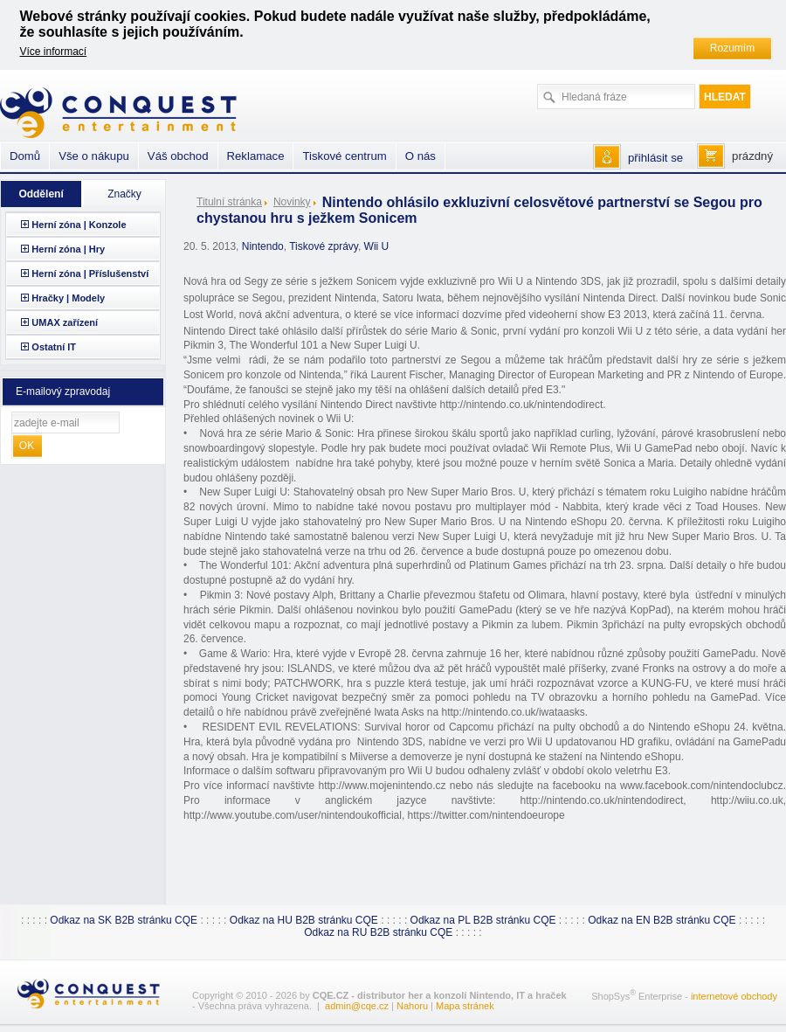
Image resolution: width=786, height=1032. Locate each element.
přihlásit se (655, 157)
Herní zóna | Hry (68, 249)
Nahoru (412, 1006)
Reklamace (256, 156)
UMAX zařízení (64, 322)
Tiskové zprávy (323, 246)
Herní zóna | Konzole (78, 224)
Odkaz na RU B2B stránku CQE (378, 932)
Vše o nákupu (94, 156)
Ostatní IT (53, 347)
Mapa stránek (465, 1006)
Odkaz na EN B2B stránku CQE (661, 920)
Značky (124, 194)
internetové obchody (734, 996)
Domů (25, 156)
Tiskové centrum (344, 156)
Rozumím (732, 48)
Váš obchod (178, 156)
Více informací (53, 51)
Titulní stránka (229, 202)
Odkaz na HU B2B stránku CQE (304, 920)
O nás (420, 156)
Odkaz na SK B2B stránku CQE (123, 920)
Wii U (377, 246)
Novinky (292, 202)
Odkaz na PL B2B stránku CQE (483, 920)
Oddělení (40, 194)
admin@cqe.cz (357, 1006)
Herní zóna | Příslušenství (89, 273)
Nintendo (263, 246)
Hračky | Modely (68, 298)
